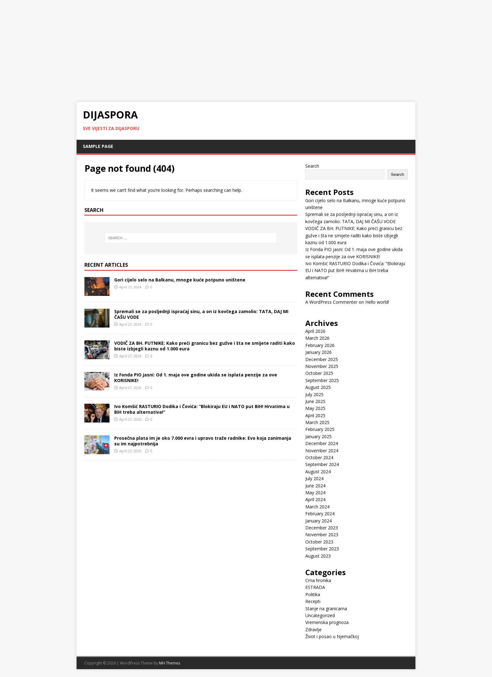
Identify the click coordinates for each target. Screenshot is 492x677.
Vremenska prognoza (327, 622)
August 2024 (318, 472)
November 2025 (321, 366)
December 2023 (321, 528)
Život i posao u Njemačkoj (332, 636)
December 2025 (321, 359)
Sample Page (98, 146)
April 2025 (315, 415)
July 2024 (314, 478)
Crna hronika (318, 580)
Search (312, 166)
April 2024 (315, 499)
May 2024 (315, 493)
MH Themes (169, 663)
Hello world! (377, 302)
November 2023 (321, 535)
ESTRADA (315, 587)
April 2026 (315, 331)
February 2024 (319, 514)
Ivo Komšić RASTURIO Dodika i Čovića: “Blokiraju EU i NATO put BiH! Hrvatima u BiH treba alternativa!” (202, 409)
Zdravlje (313, 629)
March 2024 (317, 507)
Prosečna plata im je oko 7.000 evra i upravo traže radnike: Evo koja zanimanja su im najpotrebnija (202, 441)
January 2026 (318, 352)
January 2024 (318, 521)
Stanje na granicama (326, 608)
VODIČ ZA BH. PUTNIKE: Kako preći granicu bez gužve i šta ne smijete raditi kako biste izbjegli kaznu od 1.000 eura (204, 346)
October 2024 (319, 457)
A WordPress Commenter (331, 302)
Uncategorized (320, 615)
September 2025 (322, 380)
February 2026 (319, 345)
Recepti (312, 601)
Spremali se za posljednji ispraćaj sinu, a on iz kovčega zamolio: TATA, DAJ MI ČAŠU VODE (201, 314)
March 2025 (317, 422)
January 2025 (318, 436)
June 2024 (315, 486)
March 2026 (317, 338)
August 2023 (318, 556)
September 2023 (322, 549)
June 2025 (315, 401)
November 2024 (321, 451)
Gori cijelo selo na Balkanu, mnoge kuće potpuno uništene (179, 280)
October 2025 (319, 373)
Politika (312, 594)
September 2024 (322, 464)
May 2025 (315, 408)
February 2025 (319, 429)
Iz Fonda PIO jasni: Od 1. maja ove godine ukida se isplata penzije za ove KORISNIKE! (195, 377)
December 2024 (321, 443)
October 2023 (319, 542)
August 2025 (318, 387)
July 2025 (314, 394)
